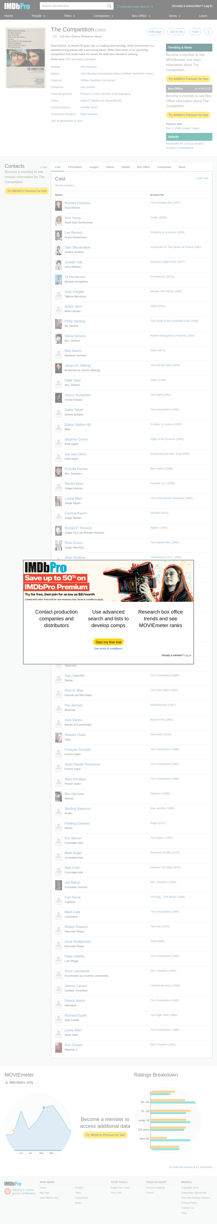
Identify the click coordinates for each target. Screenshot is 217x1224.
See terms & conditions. (108, 648)
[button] (108, 642)
